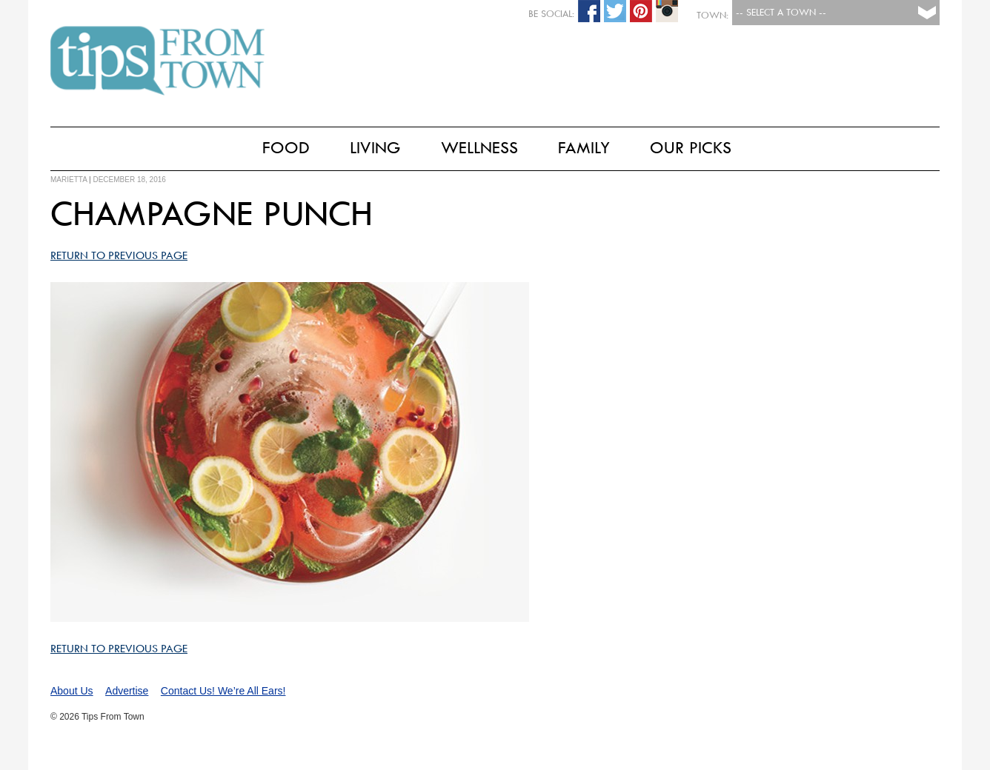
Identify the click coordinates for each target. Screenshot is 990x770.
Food (286, 148)
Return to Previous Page (118, 255)
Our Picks (690, 148)
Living (375, 148)
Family (584, 148)
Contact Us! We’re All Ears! (223, 691)
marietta (68, 179)
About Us (71, 691)
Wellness (479, 148)
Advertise (126, 691)
